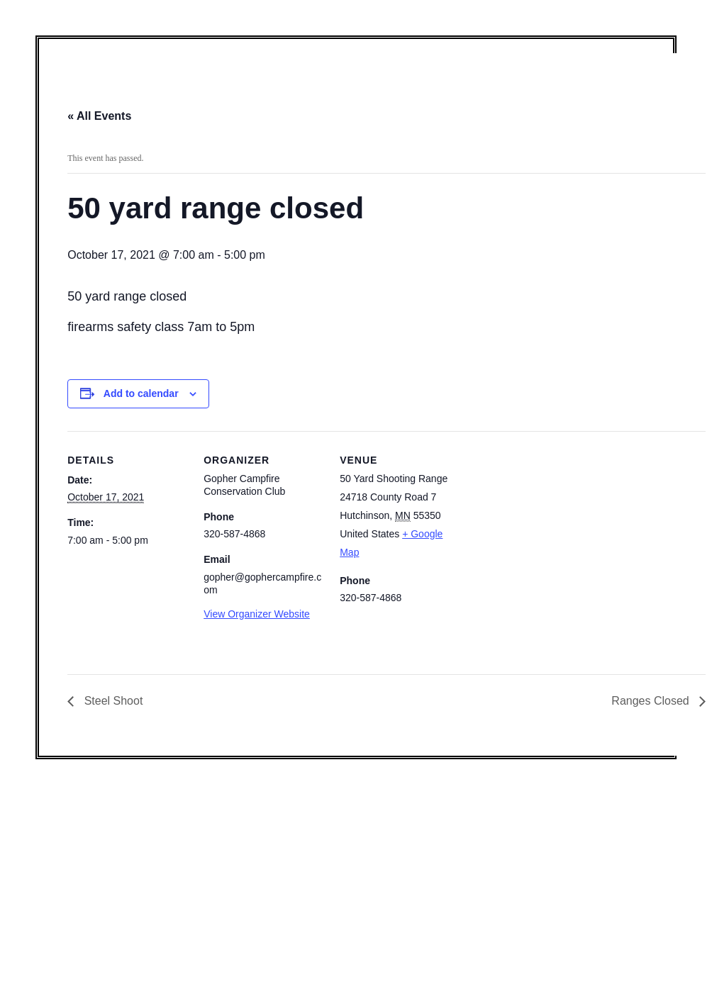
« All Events (99, 116)
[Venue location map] (550, 528)
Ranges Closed (651, 701)
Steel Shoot (112, 701)
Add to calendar (141, 393)
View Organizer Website (257, 614)
